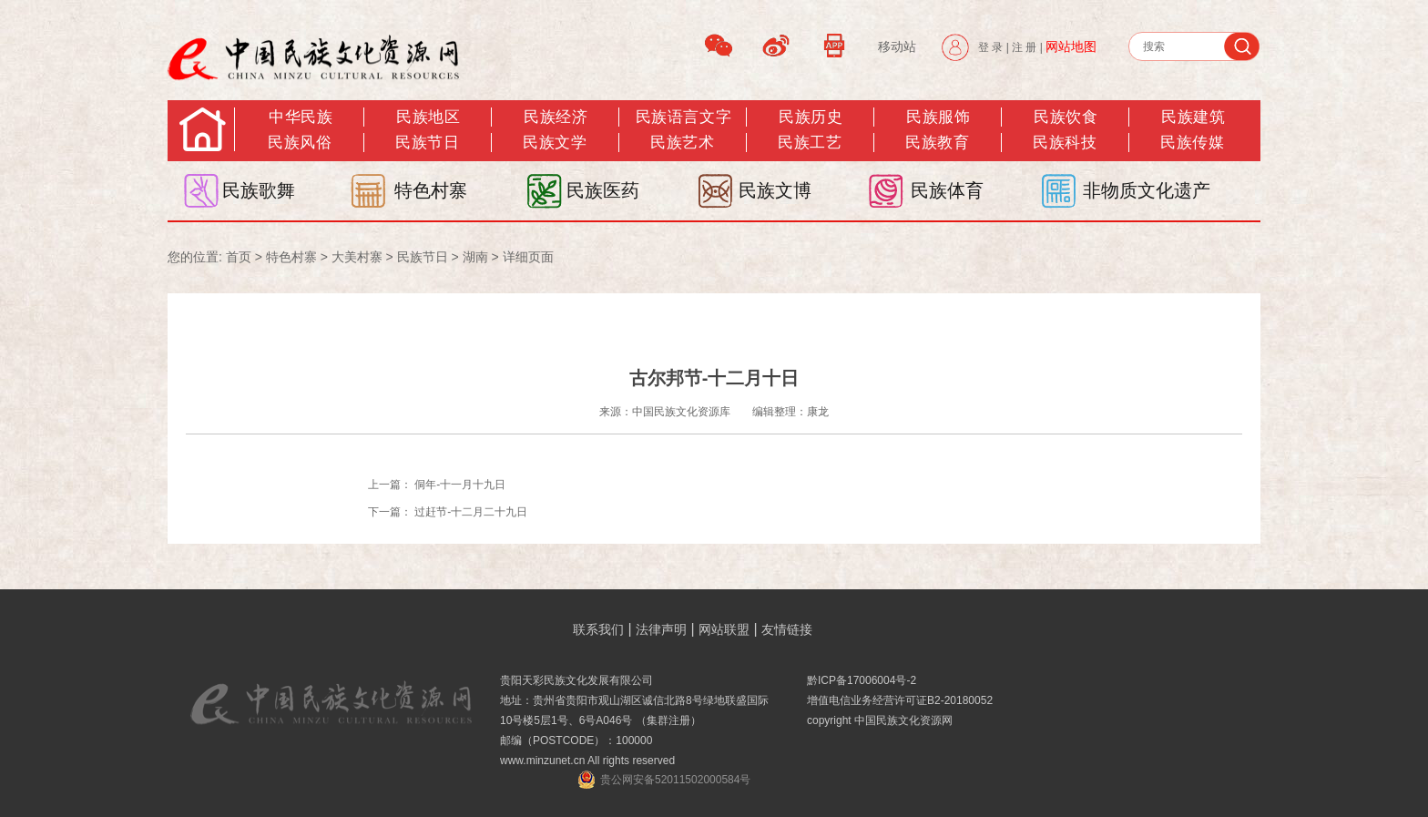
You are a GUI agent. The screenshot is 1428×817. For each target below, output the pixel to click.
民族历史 (810, 117)
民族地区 (428, 117)
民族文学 (554, 142)
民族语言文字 (683, 117)
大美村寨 (357, 257)
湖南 (475, 257)
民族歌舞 (258, 190)
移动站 (897, 46)
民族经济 (555, 117)
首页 (238, 257)
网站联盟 (724, 629)
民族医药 (602, 190)
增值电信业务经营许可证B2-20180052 (900, 700)
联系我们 (598, 629)
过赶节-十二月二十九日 (470, 512)
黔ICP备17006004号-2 (861, 680)
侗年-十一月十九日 (459, 484)
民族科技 (1064, 142)
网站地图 (1071, 46)
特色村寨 (430, 190)
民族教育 (937, 142)
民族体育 (947, 190)
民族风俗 (300, 142)
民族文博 (775, 190)
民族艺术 (682, 142)
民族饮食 (1065, 117)
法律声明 (661, 629)
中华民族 (300, 117)
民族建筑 (1193, 117)
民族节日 (427, 142)
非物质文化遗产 (1146, 190)
